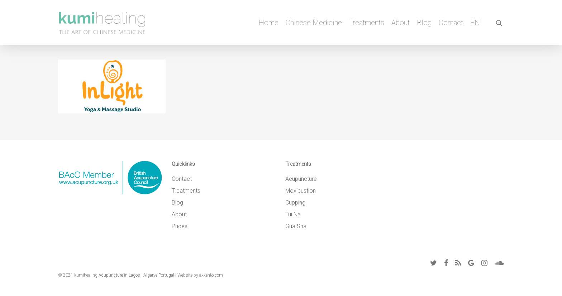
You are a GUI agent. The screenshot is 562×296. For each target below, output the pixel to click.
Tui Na (293, 214)
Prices (179, 226)
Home (268, 22)
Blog (424, 22)
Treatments (366, 22)
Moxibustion (300, 190)
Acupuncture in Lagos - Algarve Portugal (136, 275)
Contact (451, 22)
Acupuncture (301, 178)
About (400, 22)
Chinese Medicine (314, 22)
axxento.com (211, 275)
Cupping (295, 202)
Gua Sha (295, 226)
